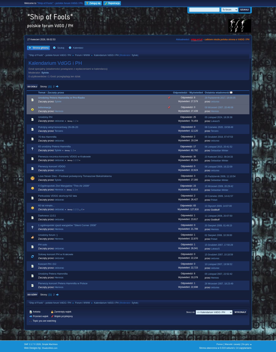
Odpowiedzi (180, 92)
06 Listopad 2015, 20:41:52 (218, 146)
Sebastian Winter (219, 150)
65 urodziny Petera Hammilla (54, 146)
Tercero (58, 130)
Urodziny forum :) (48, 235)
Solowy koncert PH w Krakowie (55, 254)
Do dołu (32, 86)
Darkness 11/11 (47, 215)
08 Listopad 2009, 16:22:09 (218, 166)
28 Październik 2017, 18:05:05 (220, 97)
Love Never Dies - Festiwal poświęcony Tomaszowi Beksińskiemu (75, 176)
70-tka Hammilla (47, 136)
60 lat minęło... (46, 205)
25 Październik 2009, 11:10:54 (220, 176)
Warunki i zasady (232, 344)
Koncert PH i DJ (47, 264)
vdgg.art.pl (197, 39)
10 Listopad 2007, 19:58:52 (218, 264)
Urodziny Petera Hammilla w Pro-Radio (61, 97)
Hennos (59, 111)
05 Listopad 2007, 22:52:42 (218, 274)
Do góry (32, 295)
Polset (214, 200)
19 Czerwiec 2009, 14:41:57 (219, 196)
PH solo (42, 244)
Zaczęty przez (55, 92)
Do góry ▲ (247, 344)
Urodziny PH (45, 117)
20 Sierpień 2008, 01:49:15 (218, 225)
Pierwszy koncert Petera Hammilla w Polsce (63, 283)
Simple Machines (50, 344)
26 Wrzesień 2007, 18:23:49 (219, 283)
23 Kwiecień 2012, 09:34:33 (219, 156)
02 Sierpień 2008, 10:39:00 (218, 235)
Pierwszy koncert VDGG (51, 166)
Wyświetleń (196, 92)
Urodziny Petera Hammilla (53, 273)
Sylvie (135, 55)
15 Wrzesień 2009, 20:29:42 (219, 186)
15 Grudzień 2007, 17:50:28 (219, 245)
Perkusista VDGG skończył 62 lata (57, 195)
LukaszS (215, 121)
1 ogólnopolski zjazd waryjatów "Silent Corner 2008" (67, 225)
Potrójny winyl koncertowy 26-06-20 (58, 127)
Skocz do (190, 312)
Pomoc (220, 344)
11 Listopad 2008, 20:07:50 (218, 216)
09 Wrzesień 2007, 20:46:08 (219, 107)
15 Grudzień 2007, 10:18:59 (219, 254)
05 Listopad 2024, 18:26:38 (218, 117)
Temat (41, 92)
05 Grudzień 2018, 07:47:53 (219, 137)
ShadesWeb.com (50, 348)
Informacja (44, 107)
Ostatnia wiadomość (219, 92)
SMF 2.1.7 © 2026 (32, 344)
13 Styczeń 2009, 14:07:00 (218, 206)
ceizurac (215, 101)
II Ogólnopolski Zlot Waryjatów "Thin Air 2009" (64, 185)
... (80, 209)
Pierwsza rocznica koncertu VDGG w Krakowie (64, 156)
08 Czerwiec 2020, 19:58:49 (219, 127)
